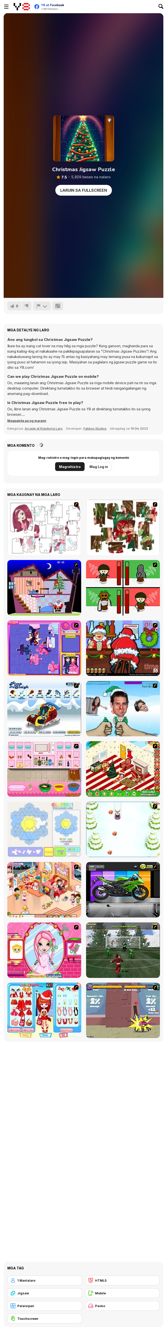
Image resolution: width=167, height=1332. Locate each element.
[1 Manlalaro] (44, 1280)
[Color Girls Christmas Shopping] (44, 1010)
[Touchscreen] (44, 1318)
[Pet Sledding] (123, 829)
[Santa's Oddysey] (44, 588)
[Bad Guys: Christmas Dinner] (123, 588)
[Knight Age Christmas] (123, 1010)
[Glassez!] (44, 829)
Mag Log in (98, 467)
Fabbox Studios (95, 428)
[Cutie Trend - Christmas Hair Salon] (44, 950)
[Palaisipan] (44, 1306)
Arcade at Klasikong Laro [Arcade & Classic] (44, 428)
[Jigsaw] (44, 1293)
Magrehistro (70, 467)
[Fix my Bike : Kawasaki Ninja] (123, 890)
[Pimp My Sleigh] (44, 708)
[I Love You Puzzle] (123, 527)
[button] (26, 420)
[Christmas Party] (123, 648)
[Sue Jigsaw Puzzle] (44, 648)
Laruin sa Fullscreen (83, 190)
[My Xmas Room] (123, 769)
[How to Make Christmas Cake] (44, 769)
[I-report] (42, 306)
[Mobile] (122, 1293)
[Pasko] (122, 1306)
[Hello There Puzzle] (44, 527)
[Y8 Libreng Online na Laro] (22, 6)
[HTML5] (122, 1280)
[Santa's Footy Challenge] (123, 950)
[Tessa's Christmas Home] (44, 890)
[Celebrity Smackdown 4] (123, 708)
